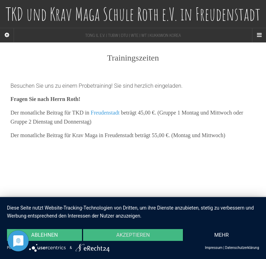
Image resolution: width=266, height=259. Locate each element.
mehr (221, 235)
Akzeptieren (133, 235)
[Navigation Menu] (259, 35)
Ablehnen (44, 235)
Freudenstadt (105, 113)
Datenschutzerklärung (242, 248)
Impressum (213, 248)
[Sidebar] (7, 35)
